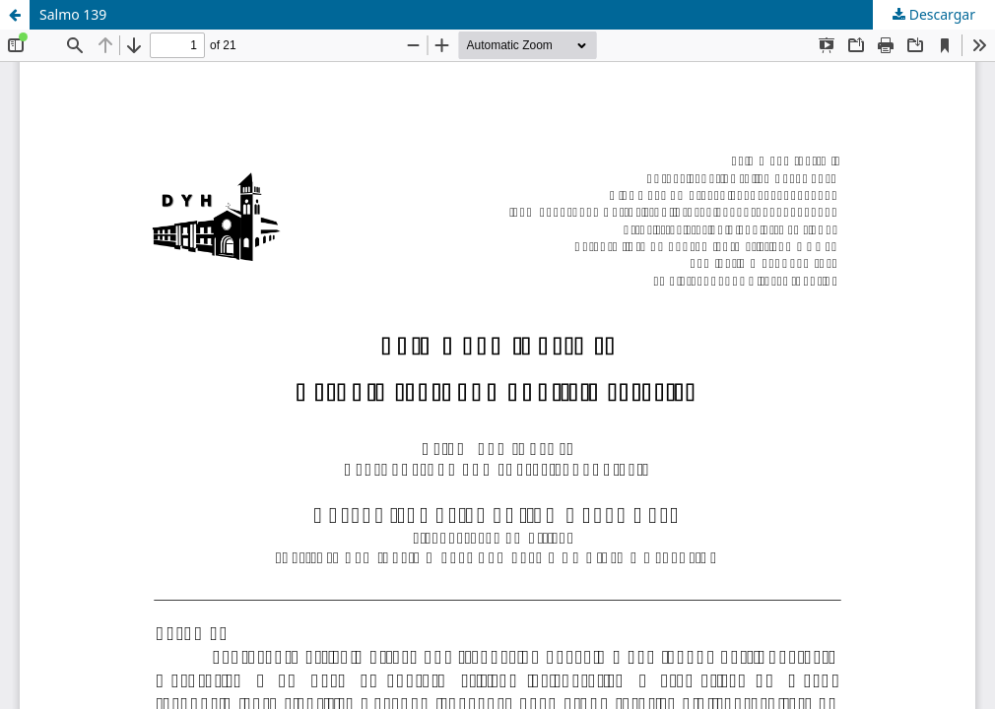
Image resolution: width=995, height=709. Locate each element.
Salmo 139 (72, 14)
